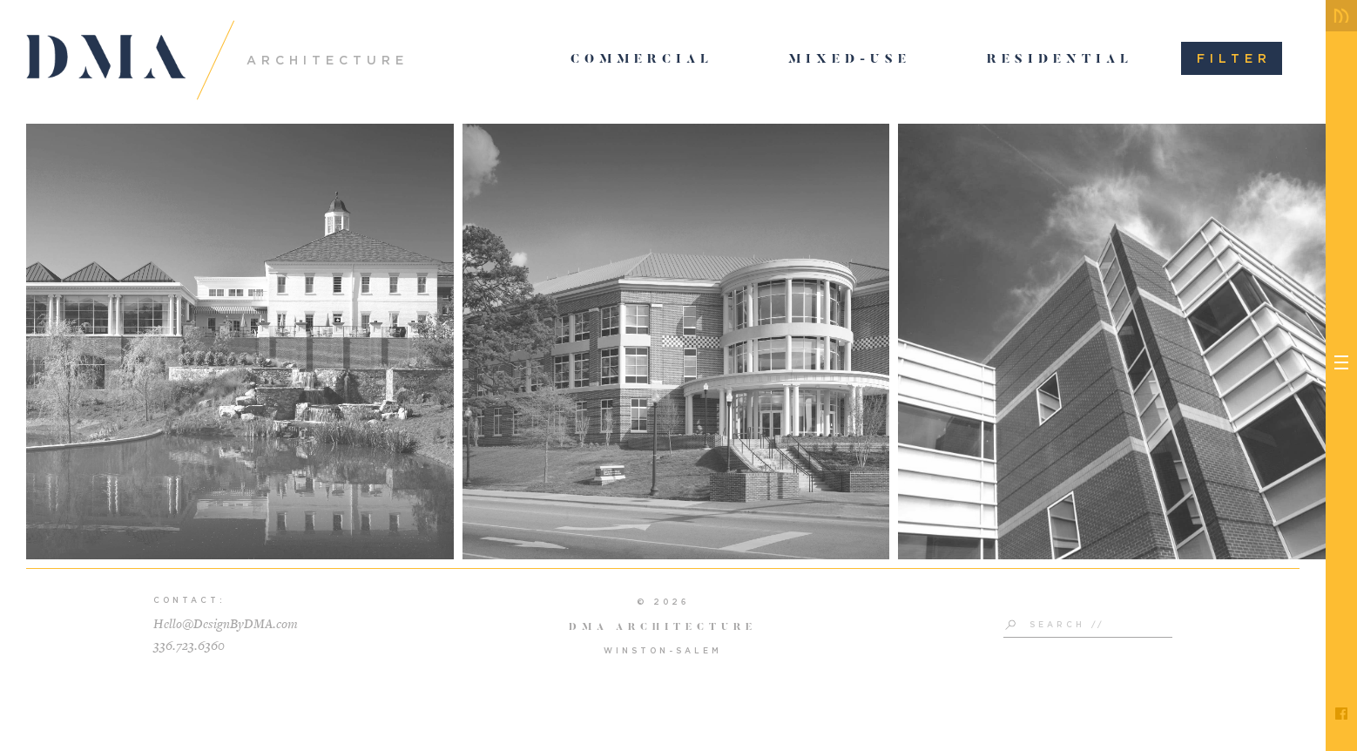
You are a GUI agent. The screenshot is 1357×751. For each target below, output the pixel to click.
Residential (1060, 60)
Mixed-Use (849, 60)
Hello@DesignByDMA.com (225, 624)
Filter (1234, 58)
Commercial (641, 60)
